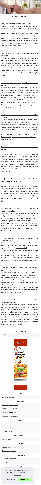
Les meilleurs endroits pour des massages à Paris (16, 23)
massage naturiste (8, 152)
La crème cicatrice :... (8, 428)
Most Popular (5, 334)
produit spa (4, 230)
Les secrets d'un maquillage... (10, 458)
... (23, 45)
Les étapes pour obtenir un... (10, 405)
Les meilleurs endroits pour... (10, 416)
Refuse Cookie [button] (10, 479)
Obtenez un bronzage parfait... (10, 431)
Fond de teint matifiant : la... (9, 462)
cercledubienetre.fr (21, 248)
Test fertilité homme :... (8, 397)
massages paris (23, 40)
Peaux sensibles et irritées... (9, 424)
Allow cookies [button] (24, 479)
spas (22, 92)
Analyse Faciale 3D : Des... (9, 412)
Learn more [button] (17, 475)
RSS (34, 483)
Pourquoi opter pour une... (9, 451)
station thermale (26, 196)
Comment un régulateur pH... (10, 447)
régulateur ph (17, 65)
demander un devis (18, 324)
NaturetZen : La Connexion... (10, 408)
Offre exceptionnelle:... (8, 439)
